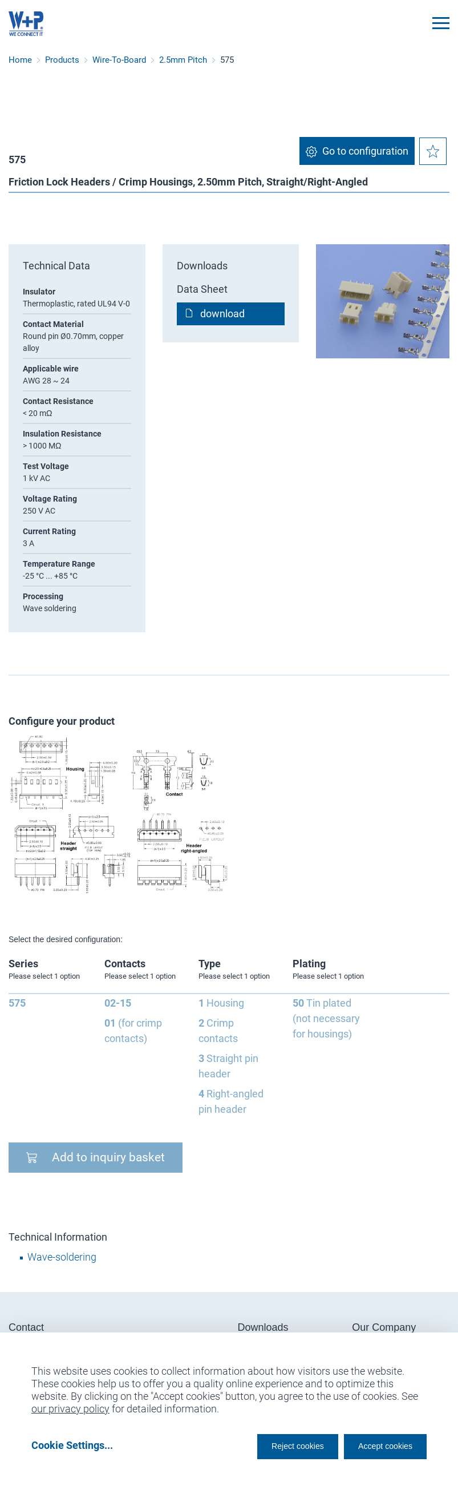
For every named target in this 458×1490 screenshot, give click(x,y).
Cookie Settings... (72, 1445)
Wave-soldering (61, 1257)
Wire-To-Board (119, 60)
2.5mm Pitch (183, 60)
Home (20, 60)
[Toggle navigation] (441, 23)
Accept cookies (377, 1445)
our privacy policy (70, 1405)
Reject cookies (270, 1445)
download (222, 314)
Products (62, 60)
